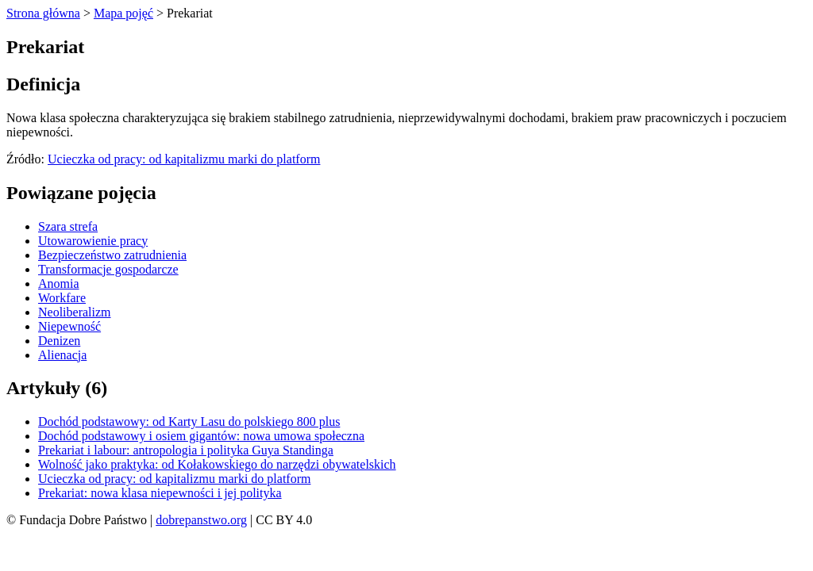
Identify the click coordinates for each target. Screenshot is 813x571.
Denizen (59, 340)
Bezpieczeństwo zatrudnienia (112, 255)
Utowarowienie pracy (93, 240)
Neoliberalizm (74, 312)
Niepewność (69, 326)
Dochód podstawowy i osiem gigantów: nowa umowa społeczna (201, 436)
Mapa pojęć (123, 13)
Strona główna (43, 13)
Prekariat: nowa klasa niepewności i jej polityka (160, 493)
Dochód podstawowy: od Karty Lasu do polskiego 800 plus (189, 421)
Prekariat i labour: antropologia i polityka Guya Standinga (185, 450)
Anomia (58, 283)
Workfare (62, 298)
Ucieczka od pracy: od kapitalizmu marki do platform (184, 159)
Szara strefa (68, 226)
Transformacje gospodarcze (108, 269)
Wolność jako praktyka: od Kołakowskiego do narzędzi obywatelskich (217, 464)
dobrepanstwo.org (201, 520)
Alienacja (62, 355)
